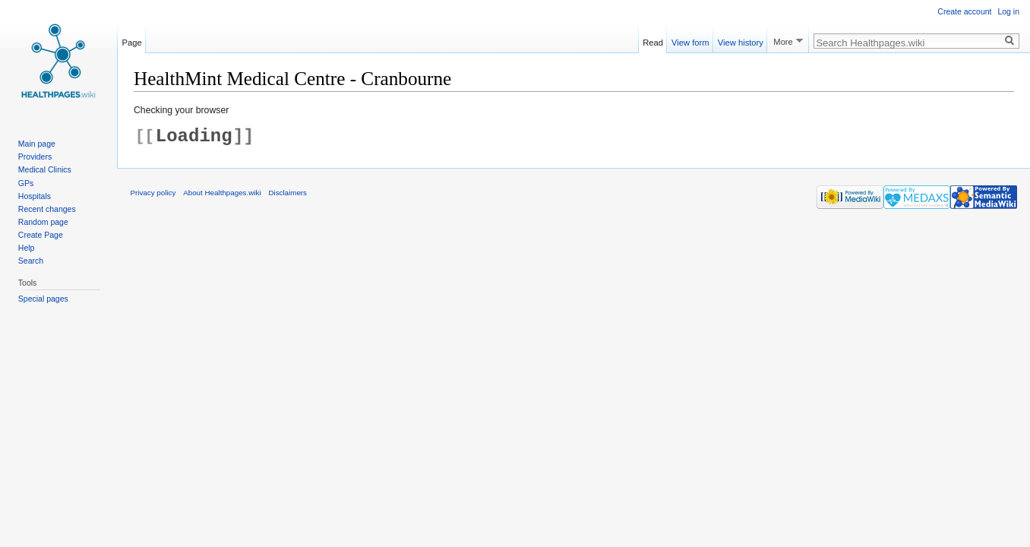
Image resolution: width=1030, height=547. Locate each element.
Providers (35, 156)
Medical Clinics (44, 169)
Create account (964, 11)
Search (30, 260)
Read (653, 40)
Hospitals (34, 196)
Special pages (43, 298)
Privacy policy (153, 192)
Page (132, 40)
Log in (1008, 11)
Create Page (40, 234)
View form (690, 40)
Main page (36, 143)
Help (26, 247)
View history (740, 40)
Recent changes (47, 208)
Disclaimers (287, 192)
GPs (25, 183)
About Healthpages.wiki (222, 192)
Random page (43, 221)
